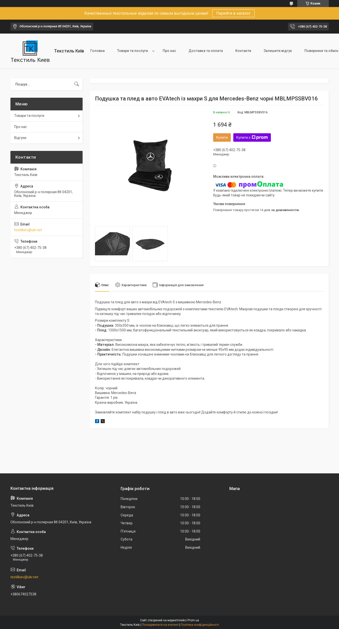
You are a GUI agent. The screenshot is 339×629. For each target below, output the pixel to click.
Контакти (243, 51)
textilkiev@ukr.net (28, 230)
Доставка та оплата (206, 51)
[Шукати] (77, 84)
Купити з (252, 137)
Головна (97, 51)
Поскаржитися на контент (160, 625)
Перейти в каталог (233, 13)
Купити (222, 137)
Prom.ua (193, 620)
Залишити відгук (278, 51)
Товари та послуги (132, 51)
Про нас (169, 51)
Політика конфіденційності (200, 625)
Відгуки (20, 138)
